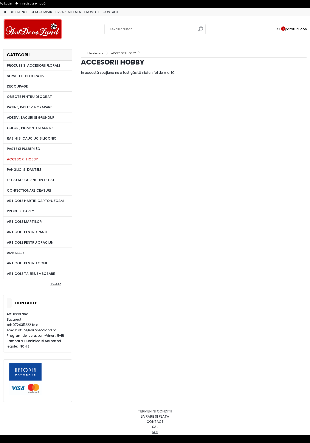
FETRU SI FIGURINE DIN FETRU (30, 179)
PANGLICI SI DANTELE (24, 169)
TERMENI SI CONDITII (155, 411)
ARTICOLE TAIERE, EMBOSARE (31, 273)
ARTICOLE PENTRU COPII (27, 263)
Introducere (95, 53)
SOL (155, 431)
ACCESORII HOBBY (22, 159)
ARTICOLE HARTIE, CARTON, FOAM (35, 200)
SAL (155, 426)
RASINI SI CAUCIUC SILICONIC (32, 138)
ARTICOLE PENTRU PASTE (27, 231)
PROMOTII (91, 12)
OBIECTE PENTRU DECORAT (29, 96)
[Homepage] (4, 12)
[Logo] (32, 29)
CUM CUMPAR (41, 12)
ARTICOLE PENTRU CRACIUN (30, 242)
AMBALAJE (16, 252)
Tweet (55, 284)
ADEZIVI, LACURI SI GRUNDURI (31, 117)
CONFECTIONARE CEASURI (29, 190)
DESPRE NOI (18, 12)
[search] (200, 30)
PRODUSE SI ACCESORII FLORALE (33, 65)
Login (8, 3)
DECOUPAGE (17, 86)
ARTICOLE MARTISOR (24, 221)
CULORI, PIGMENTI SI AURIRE (30, 127)
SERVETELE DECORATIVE (26, 76)
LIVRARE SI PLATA (68, 12)
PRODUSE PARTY (20, 211)
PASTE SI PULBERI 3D (23, 148)
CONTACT (111, 12)
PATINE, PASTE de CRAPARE (29, 107)
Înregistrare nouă (32, 3)
